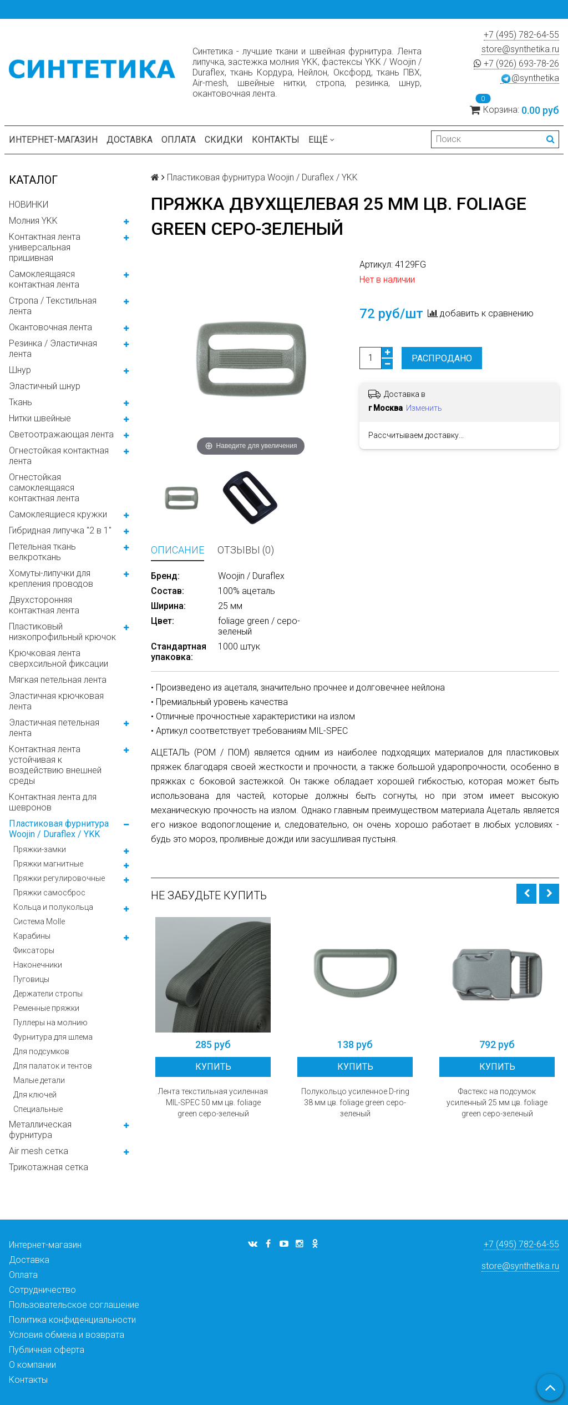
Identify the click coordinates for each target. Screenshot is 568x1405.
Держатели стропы (48, 993)
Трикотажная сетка (48, 1167)
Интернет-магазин (53, 139)
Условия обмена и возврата (66, 1335)
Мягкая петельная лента (57, 679)
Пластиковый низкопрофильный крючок (62, 631)
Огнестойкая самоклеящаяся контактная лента (44, 487)
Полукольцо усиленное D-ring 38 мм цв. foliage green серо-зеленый (355, 1102)
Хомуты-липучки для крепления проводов (51, 578)
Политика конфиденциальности (72, 1320)
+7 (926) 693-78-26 (516, 63)
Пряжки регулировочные (59, 878)
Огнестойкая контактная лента (59, 455)
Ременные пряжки (46, 1008)
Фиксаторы (33, 950)
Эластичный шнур (44, 386)
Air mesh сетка (38, 1151)
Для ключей (35, 1094)
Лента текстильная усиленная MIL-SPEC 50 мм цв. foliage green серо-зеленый (213, 1102)
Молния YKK (33, 220)
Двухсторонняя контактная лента (44, 605)
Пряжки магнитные (48, 863)
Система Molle (39, 921)
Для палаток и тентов (52, 1065)
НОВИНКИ (28, 204)
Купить (213, 1066)
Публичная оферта (46, 1349)
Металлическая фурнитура (40, 1129)
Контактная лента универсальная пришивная (44, 247)
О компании (32, 1364)
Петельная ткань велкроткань (42, 551)
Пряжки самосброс (49, 892)
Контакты (276, 139)
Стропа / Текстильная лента (53, 305)
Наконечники (37, 964)
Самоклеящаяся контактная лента (44, 279)
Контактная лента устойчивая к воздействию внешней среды (55, 765)
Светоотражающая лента (61, 434)
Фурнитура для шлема (53, 1037)
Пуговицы (31, 979)
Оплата (178, 139)
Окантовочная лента (50, 327)
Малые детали (39, 1080)
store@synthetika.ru (520, 49)
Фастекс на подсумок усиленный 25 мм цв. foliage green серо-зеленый (497, 1102)
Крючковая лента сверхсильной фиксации (58, 658)
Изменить (424, 408)
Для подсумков (41, 1051)
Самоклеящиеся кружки (58, 514)
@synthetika (529, 78)
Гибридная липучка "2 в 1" (60, 530)
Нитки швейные (40, 418)
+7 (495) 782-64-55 (521, 34)
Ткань (20, 402)
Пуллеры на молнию (50, 1022)
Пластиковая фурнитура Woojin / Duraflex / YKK (59, 828)
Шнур (20, 370)
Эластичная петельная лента (54, 727)
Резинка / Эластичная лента (53, 348)
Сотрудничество (42, 1290)
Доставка (129, 139)
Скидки (224, 139)
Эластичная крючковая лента (56, 701)
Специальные (38, 1109)
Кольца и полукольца (53, 907)
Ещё (321, 139)
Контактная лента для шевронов (53, 802)
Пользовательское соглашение (74, 1305)
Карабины (31, 935)
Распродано (442, 358)
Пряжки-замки (39, 849)
